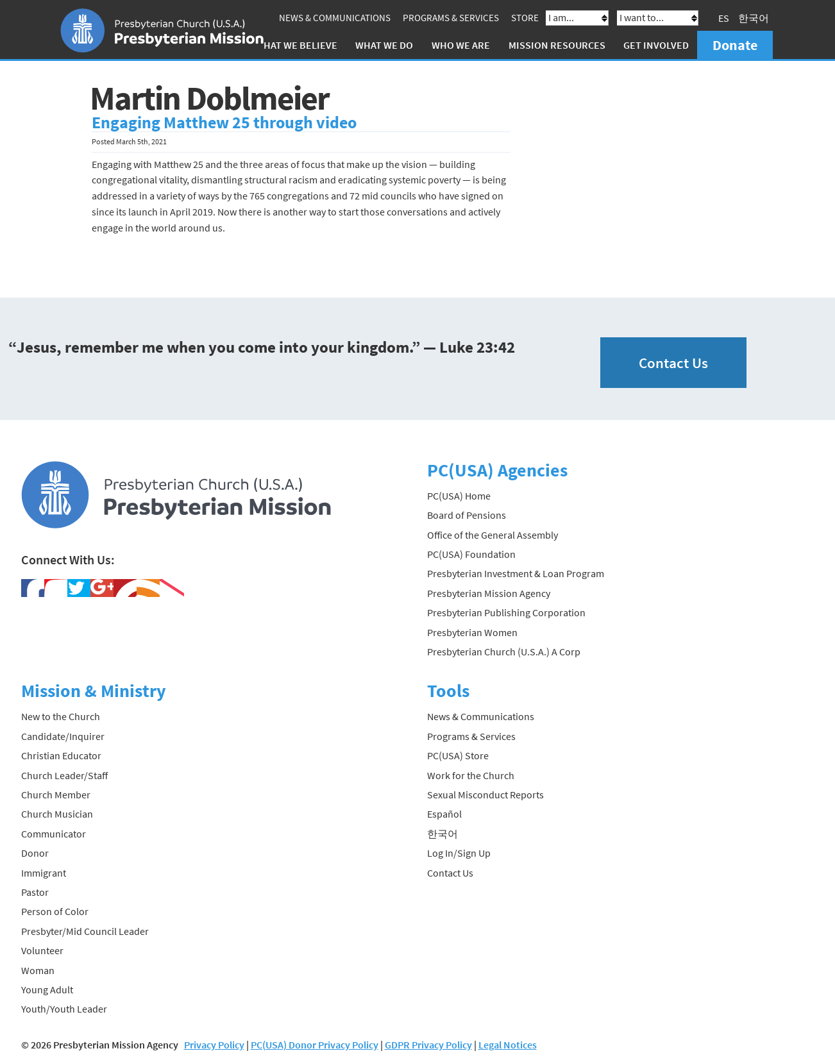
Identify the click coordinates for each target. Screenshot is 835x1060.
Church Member (55, 794)
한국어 (753, 18)
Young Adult (47, 989)
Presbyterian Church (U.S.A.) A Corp (503, 651)
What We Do (384, 44)
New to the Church (60, 716)
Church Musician (57, 813)
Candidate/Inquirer (63, 736)
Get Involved (656, 44)
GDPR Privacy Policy (428, 1044)
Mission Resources (557, 44)
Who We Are (461, 44)
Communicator (53, 833)
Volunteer (42, 950)
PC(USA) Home (459, 495)
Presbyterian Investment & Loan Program (515, 573)
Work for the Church (470, 775)
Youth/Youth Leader (64, 1008)
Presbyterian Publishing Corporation (506, 612)
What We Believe (296, 44)
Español (444, 813)
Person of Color (55, 911)
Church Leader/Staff (64, 775)
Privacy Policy (214, 1044)
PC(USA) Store (458, 755)
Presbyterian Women (472, 632)
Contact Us (673, 362)
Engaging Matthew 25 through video (224, 122)
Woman (38, 970)
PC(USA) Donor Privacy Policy (314, 1044)
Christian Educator (61, 755)
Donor (35, 852)
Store (525, 18)
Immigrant (43, 872)
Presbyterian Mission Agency (488, 593)
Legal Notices (507, 1044)
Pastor (35, 892)
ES (723, 18)
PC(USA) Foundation (471, 554)
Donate (735, 45)
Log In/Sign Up (459, 852)
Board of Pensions (466, 515)
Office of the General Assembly (492, 534)
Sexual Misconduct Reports (485, 794)
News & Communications (335, 18)
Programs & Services (451, 18)
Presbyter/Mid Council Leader (85, 931)
